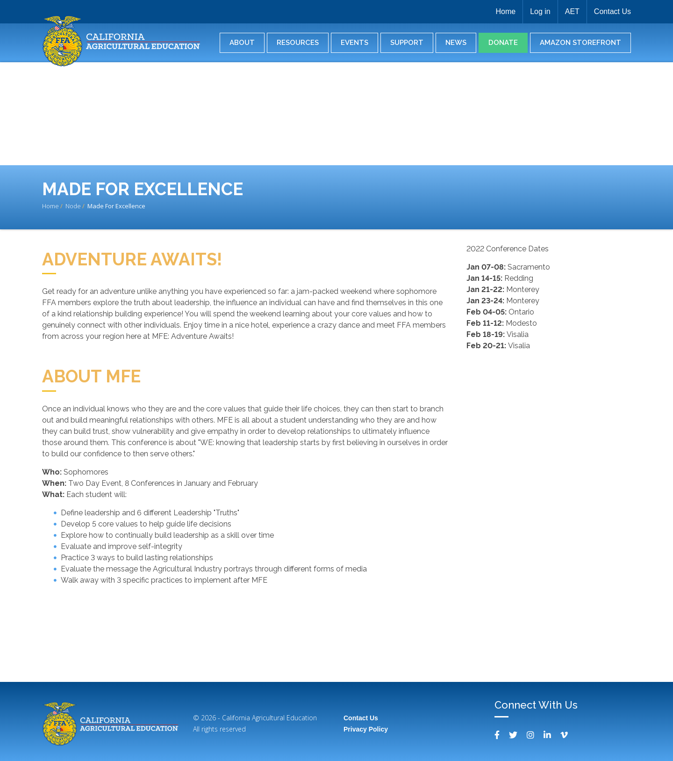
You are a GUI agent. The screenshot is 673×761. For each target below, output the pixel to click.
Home (505, 11)
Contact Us (612, 11)
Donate (503, 42)
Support (406, 42)
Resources (298, 42)
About (242, 42)
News (455, 42)
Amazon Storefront (580, 42)
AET (572, 11)
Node (73, 206)
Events (354, 42)
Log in (540, 11)
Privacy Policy (366, 729)
